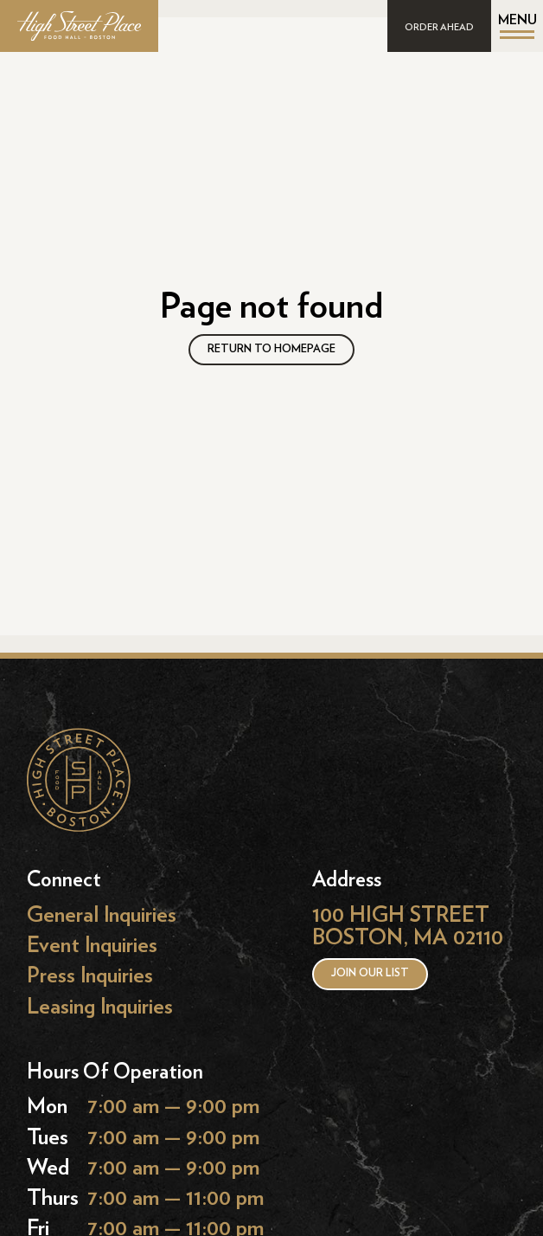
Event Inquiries (92, 945)
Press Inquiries (90, 976)
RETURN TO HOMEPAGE (271, 349)
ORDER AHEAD (439, 27)
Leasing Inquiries (100, 1006)
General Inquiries (101, 915)
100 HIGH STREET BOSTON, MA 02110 (407, 926)
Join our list (370, 973)
